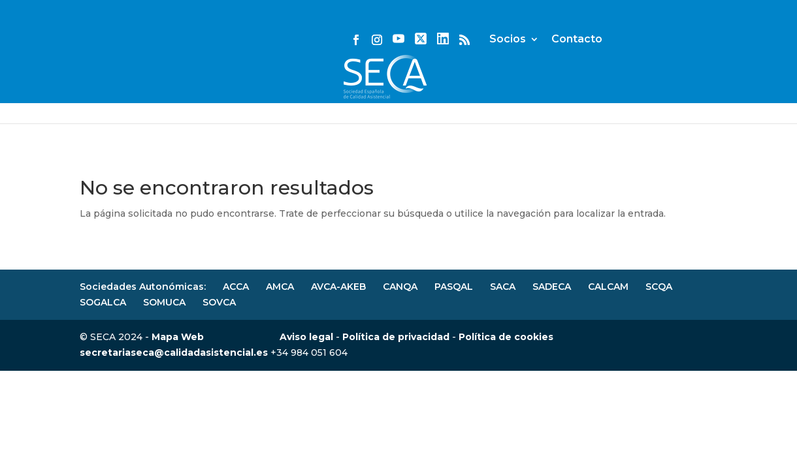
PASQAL (453, 286)
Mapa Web (178, 337)
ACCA (236, 286)
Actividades (320, 91)
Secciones (610, 91)
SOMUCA (164, 302)
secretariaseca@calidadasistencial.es (174, 352)
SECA (48, 91)
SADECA (551, 286)
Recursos (695, 91)
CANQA (400, 286)
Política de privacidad (395, 337)
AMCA (280, 286)
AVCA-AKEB (338, 286)
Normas (405, 91)
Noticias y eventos (205, 91)
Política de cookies (506, 337)
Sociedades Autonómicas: (143, 286)
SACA (502, 286)
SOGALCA (103, 302)
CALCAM (608, 286)
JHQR (108, 91)
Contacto (691, 28)
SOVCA (219, 302)
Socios (622, 28)
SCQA (658, 286)
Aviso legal (306, 337)
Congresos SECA (504, 91)
